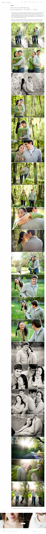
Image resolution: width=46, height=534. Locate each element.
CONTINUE (23, 523)
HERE (30, 508)
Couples (12, 5)
